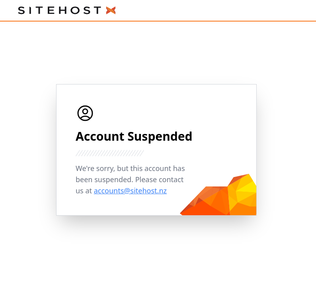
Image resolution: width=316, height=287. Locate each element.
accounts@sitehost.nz (130, 190)
